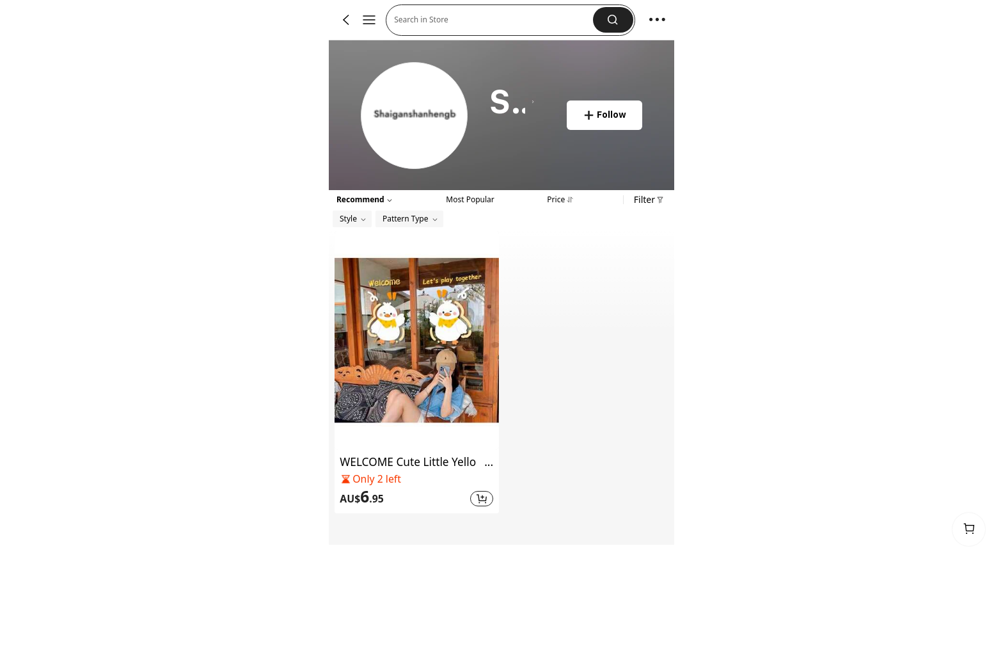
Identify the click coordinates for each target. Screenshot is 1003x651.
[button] (613, 20)
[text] (403, 497)
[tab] (470, 198)
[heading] (512, 102)
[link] (414, 116)
